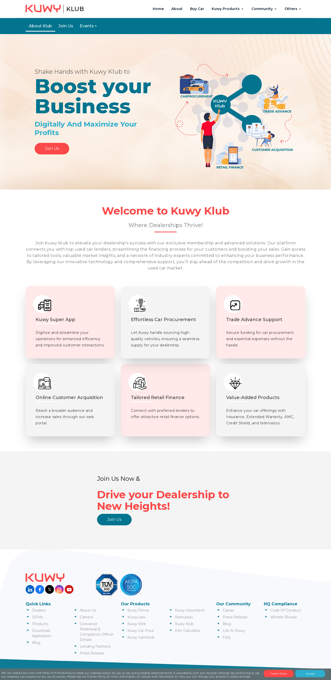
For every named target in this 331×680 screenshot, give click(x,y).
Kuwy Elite (136, 624)
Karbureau (184, 617)
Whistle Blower (283, 617)
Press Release (92, 653)
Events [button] (87, 26)
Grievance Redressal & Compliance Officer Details (97, 632)
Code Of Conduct (285, 610)
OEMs (37, 617)
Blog (36, 642)
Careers (86, 617)
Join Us (65, 26)
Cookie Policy (278, 673)
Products (40, 624)
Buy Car (197, 9)
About (177, 9)
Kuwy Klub (184, 624)
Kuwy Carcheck (140, 637)
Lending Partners (95, 646)
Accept (310, 673)
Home (158, 9)
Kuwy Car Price (140, 630)
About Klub (40, 26)
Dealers (38, 610)
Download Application (41, 633)
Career (228, 610)
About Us (88, 610)
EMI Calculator (188, 630)
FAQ (226, 637)
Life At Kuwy (234, 630)
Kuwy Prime (138, 610)
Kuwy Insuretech (190, 610)
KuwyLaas (136, 617)
